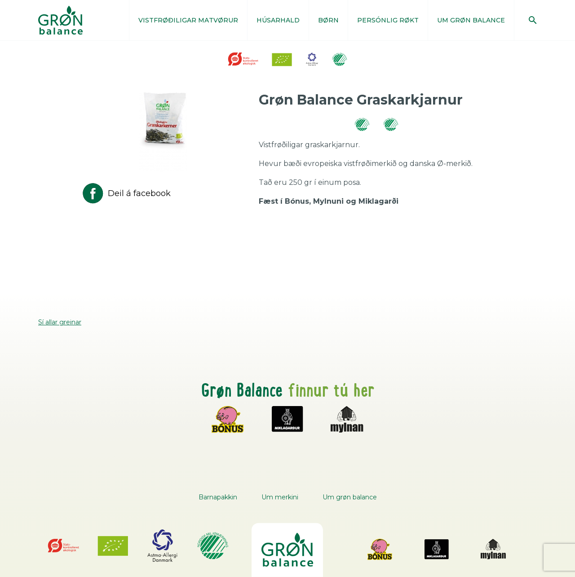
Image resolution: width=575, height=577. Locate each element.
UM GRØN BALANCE (471, 20)
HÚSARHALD (278, 20)
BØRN (328, 20)
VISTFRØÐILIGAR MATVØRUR (188, 20)
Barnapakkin (218, 497)
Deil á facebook (126, 193)
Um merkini (279, 497)
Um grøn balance (350, 497)
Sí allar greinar (59, 322)
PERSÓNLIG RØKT (388, 20)
